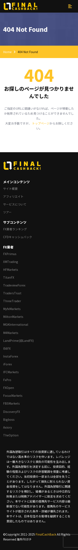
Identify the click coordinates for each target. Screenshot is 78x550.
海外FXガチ (24, 539)
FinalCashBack (46, 534)
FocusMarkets (12, 395)
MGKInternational (15, 324)
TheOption (11, 435)
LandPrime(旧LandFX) (18, 341)
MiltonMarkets (13, 317)
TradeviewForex (14, 285)
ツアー (7, 212)
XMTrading (10, 262)
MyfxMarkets (12, 309)
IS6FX (7, 348)
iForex (7, 364)
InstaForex (10, 356)
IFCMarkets (11, 372)
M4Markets (10, 333)
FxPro (7, 380)
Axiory (7, 427)
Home (7, 52)
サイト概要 (10, 189)
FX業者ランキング (15, 229)
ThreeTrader (12, 301)
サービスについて (14, 204)
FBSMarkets (11, 403)
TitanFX (8, 277)
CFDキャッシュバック (17, 237)
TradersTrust (12, 293)
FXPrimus (9, 254)
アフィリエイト (13, 196)
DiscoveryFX (11, 412)
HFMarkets (10, 269)
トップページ (41, 123)
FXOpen (8, 388)
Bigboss (9, 419)
